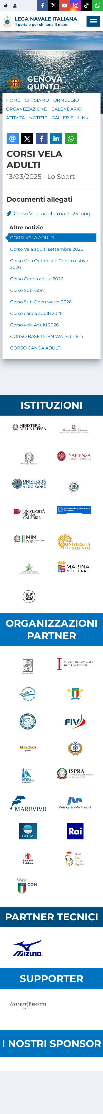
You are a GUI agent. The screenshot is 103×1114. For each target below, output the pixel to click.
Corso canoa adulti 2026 (36, 313)
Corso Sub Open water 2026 (41, 301)
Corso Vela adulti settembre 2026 (46, 249)
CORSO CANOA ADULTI (36, 348)
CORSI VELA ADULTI (32, 237)
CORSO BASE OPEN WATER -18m (46, 336)
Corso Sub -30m (28, 290)
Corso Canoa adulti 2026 (36, 278)
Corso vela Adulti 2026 (34, 325)
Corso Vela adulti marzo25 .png (48, 214)
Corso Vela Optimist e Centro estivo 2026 (49, 264)
